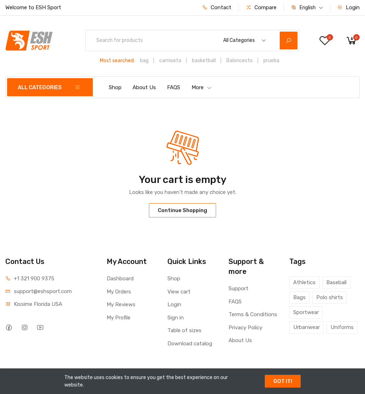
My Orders (119, 291)
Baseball (336, 282)
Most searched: (117, 61)
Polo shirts (329, 297)
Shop (115, 87)
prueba (271, 61)
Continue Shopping (182, 210)
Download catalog (189, 343)
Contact (216, 7)
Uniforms (342, 327)
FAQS (173, 87)
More (202, 87)
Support (238, 288)
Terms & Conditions (253, 314)
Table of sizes (184, 330)
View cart (178, 291)
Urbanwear (306, 327)
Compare (261, 7)
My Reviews (121, 304)
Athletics (304, 282)
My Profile (118, 317)
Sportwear (306, 312)
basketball (204, 61)
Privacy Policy (245, 327)
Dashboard (120, 278)
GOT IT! (282, 381)
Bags (299, 297)
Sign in (175, 317)
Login (348, 7)
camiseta (170, 61)
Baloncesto (239, 61)
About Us (144, 87)
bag (144, 61)
